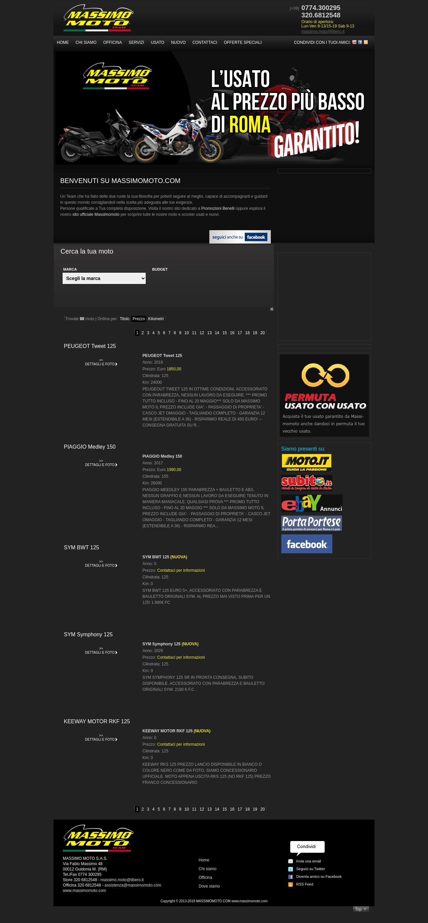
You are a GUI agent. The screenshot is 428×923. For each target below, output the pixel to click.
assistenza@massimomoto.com (133, 885)
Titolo (124, 318)
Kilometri (156, 318)
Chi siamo (86, 42)
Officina (112, 42)
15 (224, 333)
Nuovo (178, 42)
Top (358, 909)
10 (187, 333)
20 (262, 333)
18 (247, 333)
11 (194, 333)
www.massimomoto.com (84, 890)
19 (255, 333)
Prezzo (138, 318)
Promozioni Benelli (217, 208)
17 (240, 333)
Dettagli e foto (101, 361)
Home (63, 42)
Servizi (136, 42)
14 (217, 333)
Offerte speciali (242, 42)
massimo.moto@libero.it (322, 31)
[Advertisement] (324, 297)
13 (209, 333)
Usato (157, 42)
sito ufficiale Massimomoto (96, 214)
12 (202, 333)
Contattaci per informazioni (181, 570)
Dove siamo (209, 886)
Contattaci (204, 42)
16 (232, 333)
